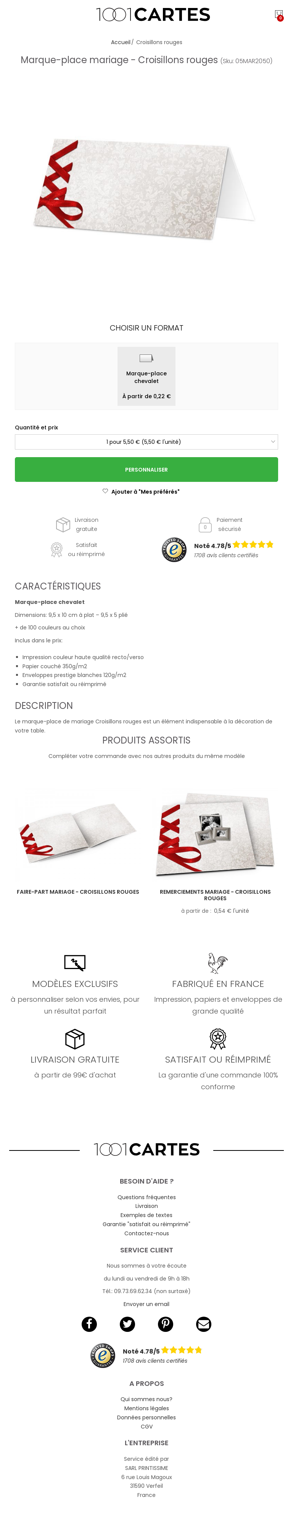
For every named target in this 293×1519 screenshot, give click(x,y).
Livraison (146, 1206)
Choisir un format (147, 328)
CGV (147, 1426)
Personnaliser (146, 469)
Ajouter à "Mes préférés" (141, 492)
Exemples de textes (146, 1215)
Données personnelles (146, 1417)
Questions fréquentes (147, 1197)
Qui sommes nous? (146, 1399)
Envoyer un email (146, 1304)
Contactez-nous (146, 1233)
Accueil (120, 42)
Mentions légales (146, 1408)
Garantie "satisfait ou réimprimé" (146, 1224)
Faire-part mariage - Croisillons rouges (78, 892)
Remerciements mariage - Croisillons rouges (215, 895)
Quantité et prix (36, 427)
